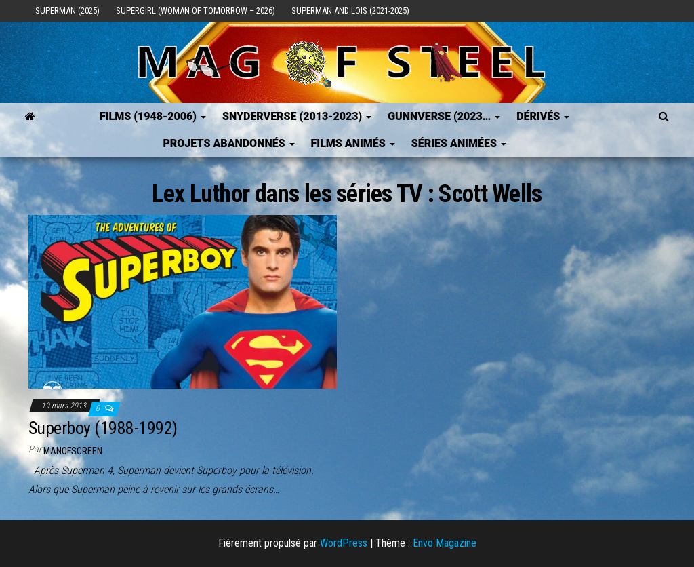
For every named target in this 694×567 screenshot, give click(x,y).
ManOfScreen (72, 451)
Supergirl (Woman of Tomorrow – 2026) (195, 10)
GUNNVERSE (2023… (444, 116)
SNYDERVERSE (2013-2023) (296, 116)
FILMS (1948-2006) (153, 116)
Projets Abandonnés (228, 143)
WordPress (343, 542)
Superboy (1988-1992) (103, 428)
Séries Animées (458, 143)
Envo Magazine (444, 542)
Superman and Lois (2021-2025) (350, 10)
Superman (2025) (67, 10)
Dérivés (542, 116)
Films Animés (353, 143)
